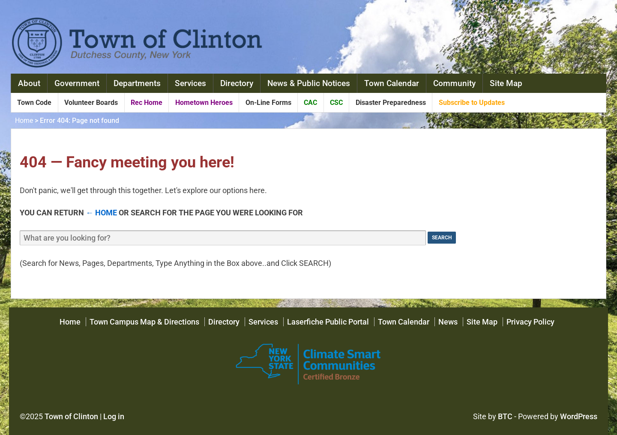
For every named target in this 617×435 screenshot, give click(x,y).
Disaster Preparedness (391, 102)
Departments (137, 83)
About (29, 83)
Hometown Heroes (204, 102)
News (448, 321)
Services (190, 83)
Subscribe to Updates (472, 102)
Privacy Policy (530, 321)
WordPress (578, 416)
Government (76, 83)
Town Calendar (391, 83)
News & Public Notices (308, 83)
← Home (101, 212)
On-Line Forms (268, 102)
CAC (310, 102)
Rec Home (146, 102)
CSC (336, 102)
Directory (236, 83)
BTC (505, 416)
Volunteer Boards (91, 102)
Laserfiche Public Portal (328, 321)
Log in (113, 416)
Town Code (34, 102)
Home (24, 120)
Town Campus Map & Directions (144, 321)
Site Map (506, 83)
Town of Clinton (71, 416)
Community (454, 83)
